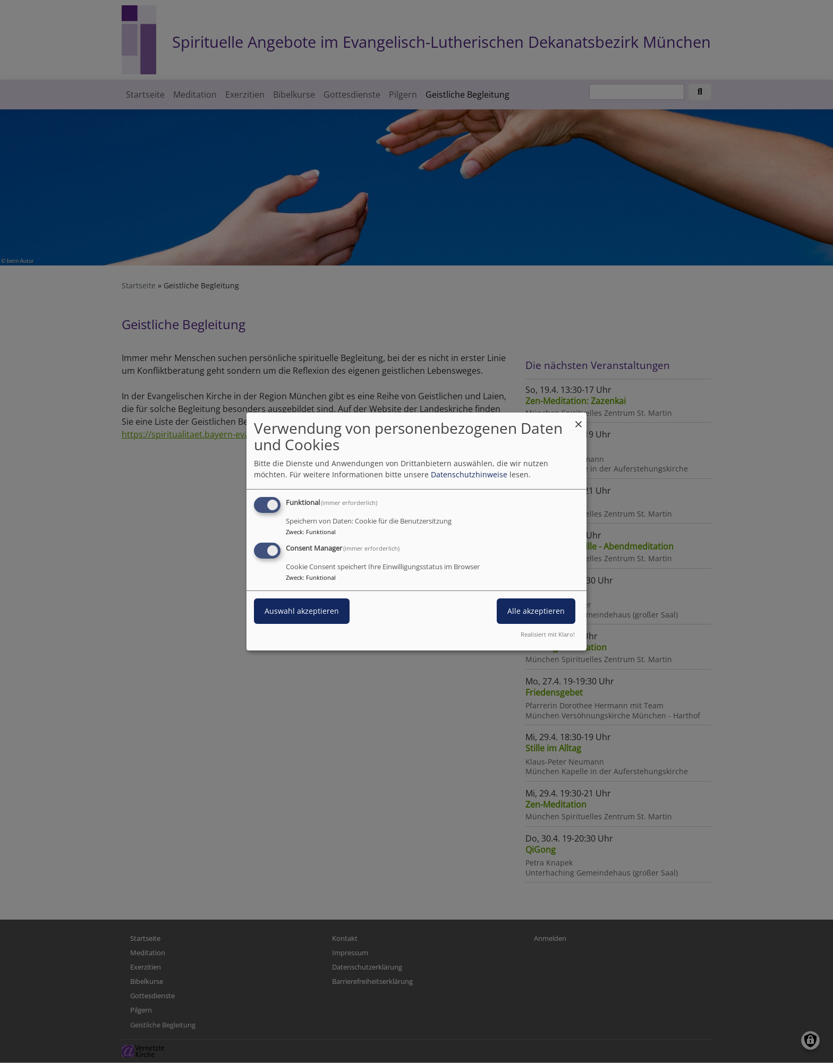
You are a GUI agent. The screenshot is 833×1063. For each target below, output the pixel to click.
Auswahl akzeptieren (302, 611)
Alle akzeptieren (536, 611)
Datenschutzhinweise (469, 474)
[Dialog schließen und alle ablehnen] (578, 419)
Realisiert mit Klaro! (548, 634)
